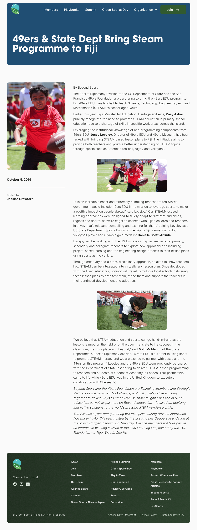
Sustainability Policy (172, 514)
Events (115, 495)
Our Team (77, 481)
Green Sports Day (115, 10)
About (74, 461)
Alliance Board (79, 488)
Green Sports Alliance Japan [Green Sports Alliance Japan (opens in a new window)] (87, 501)
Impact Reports (159, 492)
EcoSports (156, 505)
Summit (90, 10)
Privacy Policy (148, 514)
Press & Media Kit (160, 499)
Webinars (156, 461)
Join (73, 468)
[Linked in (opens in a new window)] (28, 484)
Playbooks (71, 10)
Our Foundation (120, 481)
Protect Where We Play (164, 475)
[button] (145, 9)
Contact (76, 495)
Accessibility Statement (122, 514)
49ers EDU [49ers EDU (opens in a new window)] (81, 134)
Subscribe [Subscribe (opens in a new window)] (117, 501)
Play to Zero (118, 475)
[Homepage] (15, 9)
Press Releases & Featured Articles (166, 483)
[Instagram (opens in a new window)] (21, 484)
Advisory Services (121, 488)
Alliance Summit (120, 461)
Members (51, 10)
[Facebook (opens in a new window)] (15, 484)
